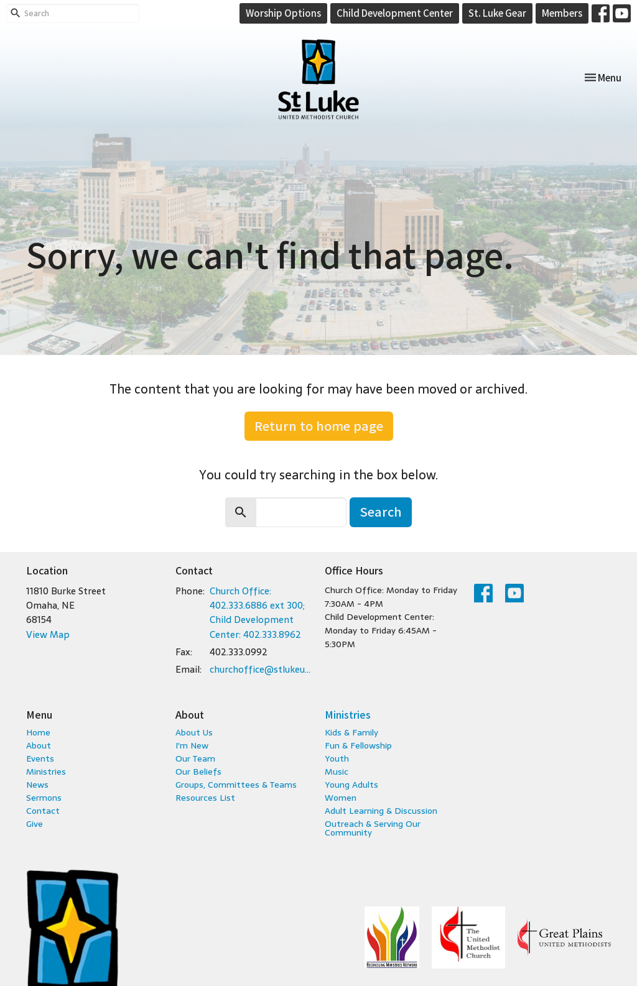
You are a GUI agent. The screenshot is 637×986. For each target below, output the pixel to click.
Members (562, 12)
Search (381, 511)
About (38, 745)
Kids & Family (351, 732)
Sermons (44, 797)
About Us (194, 732)
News (37, 784)
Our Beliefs (198, 771)
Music (336, 771)
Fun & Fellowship (358, 745)
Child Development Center (395, 12)
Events (40, 758)
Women (340, 797)
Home (38, 732)
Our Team (195, 758)
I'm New (191, 745)
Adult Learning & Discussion (381, 811)
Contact (43, 811)
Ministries (46, 771)
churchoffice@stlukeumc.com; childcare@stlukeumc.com (261, 669)
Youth (337, 758)
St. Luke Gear (497, 12)
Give (34, 824)
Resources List (205, 797)
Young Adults (351, 784)
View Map (48, 634)
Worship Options (283, 12)
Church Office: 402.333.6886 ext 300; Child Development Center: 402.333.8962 (257, 613)
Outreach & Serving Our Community (373, 828)
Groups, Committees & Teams (236, 784)
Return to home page (318, 426)
